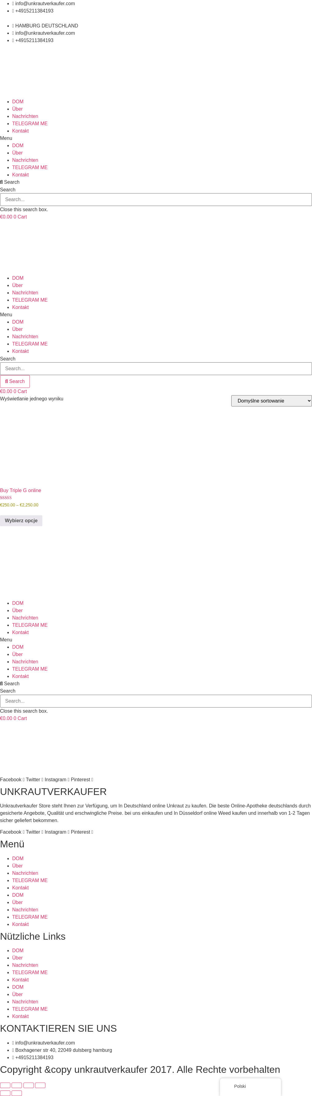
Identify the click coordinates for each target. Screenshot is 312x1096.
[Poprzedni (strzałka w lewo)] (5, 1093)
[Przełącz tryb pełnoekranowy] (17, 1085)
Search (8, 189)
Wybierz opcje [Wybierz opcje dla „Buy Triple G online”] (21, 520)
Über (17, 109)
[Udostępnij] (28, 1085)
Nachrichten (25, 116)
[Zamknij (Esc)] (40, 1085)
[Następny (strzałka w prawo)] (17, 1093)
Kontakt (20, 130)
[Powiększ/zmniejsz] (5, 1085)
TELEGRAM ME (30, 123)
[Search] (15, 381)
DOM (17, 101)
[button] (156, 138)
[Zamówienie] (271, 400)
